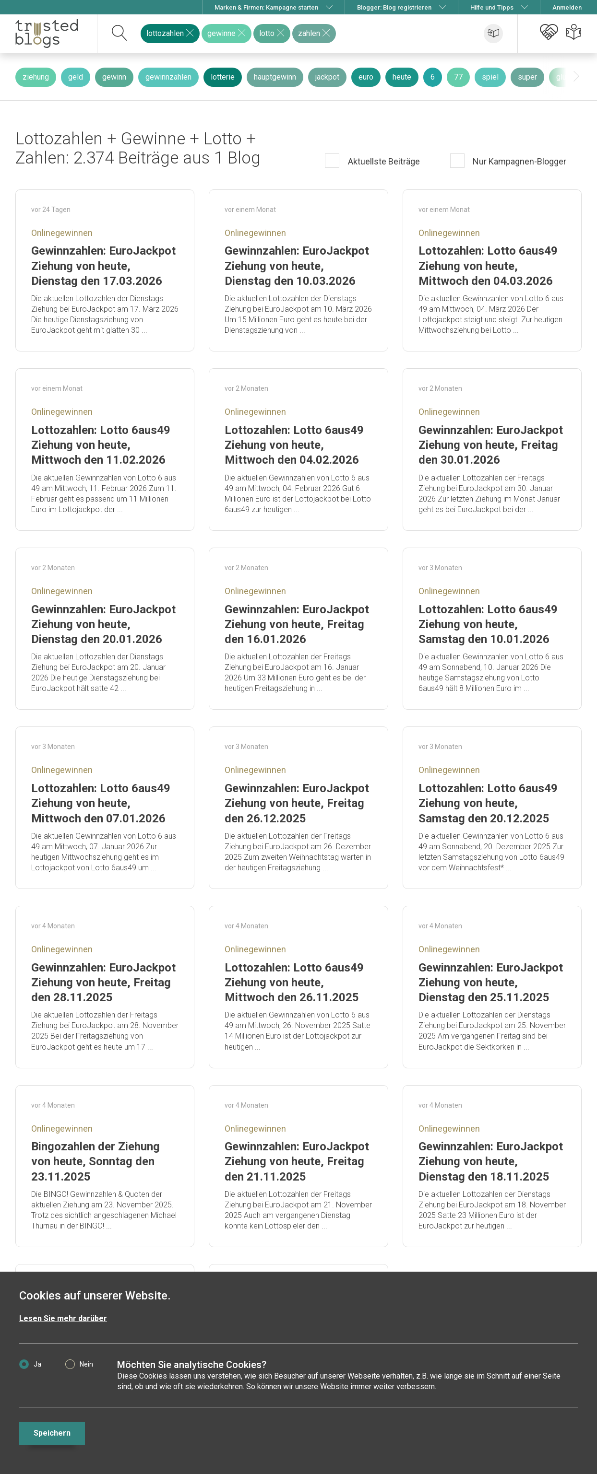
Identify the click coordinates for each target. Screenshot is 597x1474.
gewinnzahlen (168, 77)
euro (365, 77)
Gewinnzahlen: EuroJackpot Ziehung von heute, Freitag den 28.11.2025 (103, 982)
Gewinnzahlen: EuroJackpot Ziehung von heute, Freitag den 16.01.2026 (297, 624)
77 (458, 77)
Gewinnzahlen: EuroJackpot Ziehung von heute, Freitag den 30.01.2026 (490, 445)
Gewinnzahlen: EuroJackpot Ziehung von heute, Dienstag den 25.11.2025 (490, 982)
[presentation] (576, 77)
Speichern (52, 1433)
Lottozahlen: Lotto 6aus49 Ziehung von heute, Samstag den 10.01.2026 (488, 624)
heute (402, 77)
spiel (490, 77)
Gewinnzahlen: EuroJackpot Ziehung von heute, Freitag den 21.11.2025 (297, 1161)
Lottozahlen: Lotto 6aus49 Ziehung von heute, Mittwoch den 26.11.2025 (294, 982)
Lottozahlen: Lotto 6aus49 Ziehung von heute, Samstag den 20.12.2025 (488, 803)
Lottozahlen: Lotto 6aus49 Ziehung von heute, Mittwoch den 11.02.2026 (100, 445)
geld (75, 77)
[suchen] (120, 33)
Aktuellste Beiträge (383, 161)
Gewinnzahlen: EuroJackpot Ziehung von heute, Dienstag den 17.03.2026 (103, 265)
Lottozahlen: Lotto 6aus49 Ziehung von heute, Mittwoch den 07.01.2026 (100, 803)
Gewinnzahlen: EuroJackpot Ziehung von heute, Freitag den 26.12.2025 (297, 803)
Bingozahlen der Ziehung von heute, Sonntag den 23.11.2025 (95, 1161)
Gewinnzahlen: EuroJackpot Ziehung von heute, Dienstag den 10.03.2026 (297, 265)
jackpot (327, 77)
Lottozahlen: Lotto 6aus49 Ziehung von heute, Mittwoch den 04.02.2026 (294, 445)
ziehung (36, 77)
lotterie (223, 77)
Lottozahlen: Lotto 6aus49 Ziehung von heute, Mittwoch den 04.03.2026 (488, 265)
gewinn (114, 77)
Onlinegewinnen (62, 233)
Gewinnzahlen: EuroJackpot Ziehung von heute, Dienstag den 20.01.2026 (103, 624)
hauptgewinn (275, 77)
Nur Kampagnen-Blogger (518, 161)
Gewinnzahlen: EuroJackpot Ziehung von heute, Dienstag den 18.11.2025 (490, 1161)
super (527, 77)
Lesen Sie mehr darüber (63, 1318)
